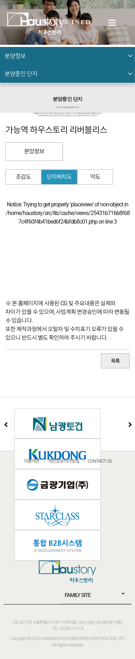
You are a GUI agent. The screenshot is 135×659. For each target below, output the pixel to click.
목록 (115, 361)
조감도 (23, 176)
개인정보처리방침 (63, 461)
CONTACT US (100, 461)
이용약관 (31, 461)
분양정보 (34, 151)
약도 (95, 176)
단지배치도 (59, 176)
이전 (5, 424)
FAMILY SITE (77, 595)
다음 (129, 424)
